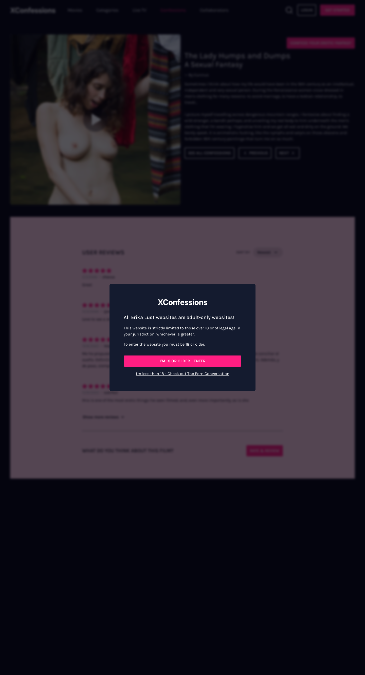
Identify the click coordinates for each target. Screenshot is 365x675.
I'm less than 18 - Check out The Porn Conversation (182, 373)
